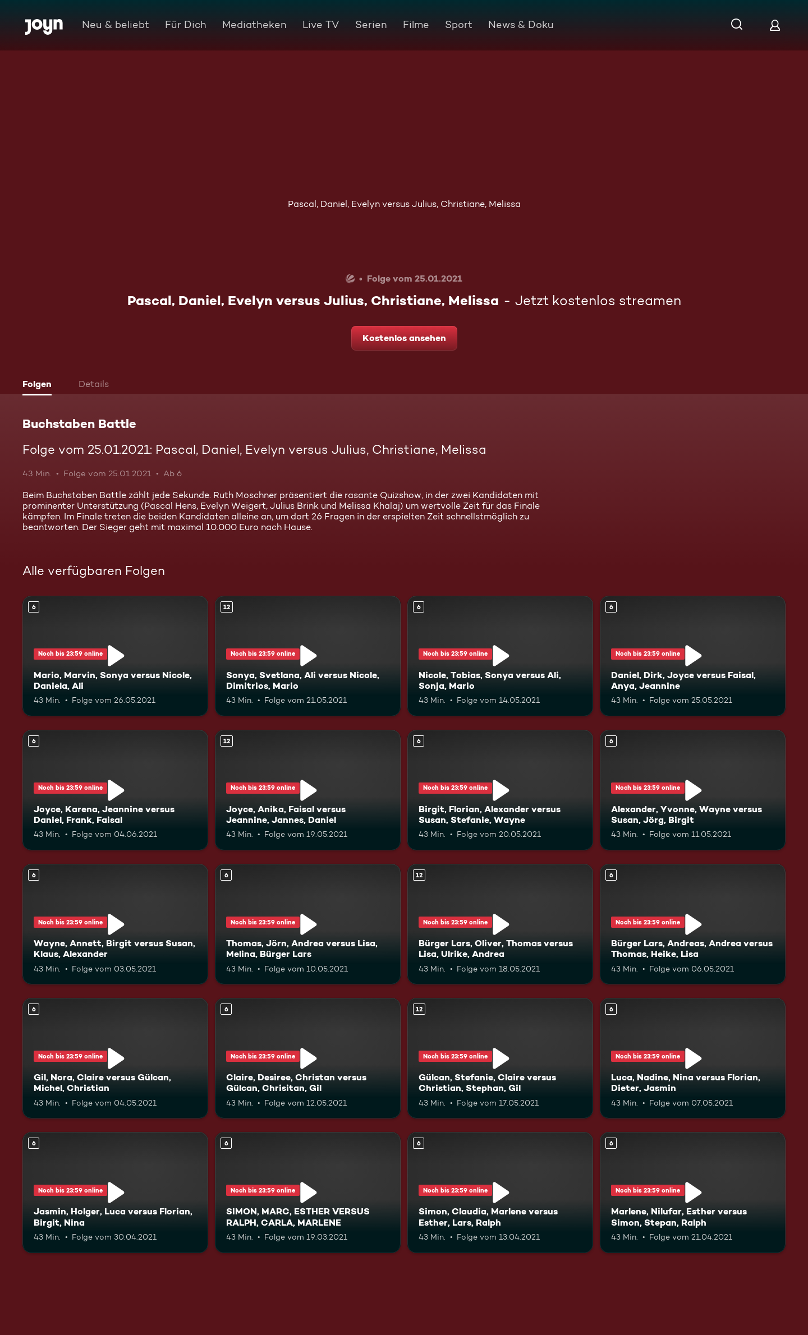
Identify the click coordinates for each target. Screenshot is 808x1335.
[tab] (39, 385)
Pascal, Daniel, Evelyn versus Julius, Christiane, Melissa (404, 204)
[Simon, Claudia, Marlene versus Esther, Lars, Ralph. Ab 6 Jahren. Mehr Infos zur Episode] (500, 1192)
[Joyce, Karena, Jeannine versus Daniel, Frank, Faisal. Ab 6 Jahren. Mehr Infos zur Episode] (115, 790)
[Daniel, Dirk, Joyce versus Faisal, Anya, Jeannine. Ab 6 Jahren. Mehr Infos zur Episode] (693, 656)
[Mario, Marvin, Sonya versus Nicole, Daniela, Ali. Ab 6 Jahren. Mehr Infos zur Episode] (115, 656)
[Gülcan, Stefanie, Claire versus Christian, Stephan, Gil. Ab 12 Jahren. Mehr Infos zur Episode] (500, 1058)
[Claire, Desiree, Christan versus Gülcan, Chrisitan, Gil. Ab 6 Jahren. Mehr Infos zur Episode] (308, 1058)
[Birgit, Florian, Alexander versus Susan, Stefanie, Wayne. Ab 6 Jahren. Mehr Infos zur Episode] (500, 790)
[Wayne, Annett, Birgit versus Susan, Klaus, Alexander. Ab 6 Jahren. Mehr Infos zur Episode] (115, 924)
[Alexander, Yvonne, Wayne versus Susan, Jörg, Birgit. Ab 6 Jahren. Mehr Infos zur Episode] (693, 790)
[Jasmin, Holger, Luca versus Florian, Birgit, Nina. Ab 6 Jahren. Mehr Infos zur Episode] (115, 1192)
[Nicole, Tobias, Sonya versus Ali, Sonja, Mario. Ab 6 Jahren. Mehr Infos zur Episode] (500, 656)
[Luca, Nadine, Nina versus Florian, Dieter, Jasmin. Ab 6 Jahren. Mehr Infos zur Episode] (693, 1058)
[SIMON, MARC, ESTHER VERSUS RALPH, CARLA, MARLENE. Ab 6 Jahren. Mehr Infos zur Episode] (308, 1192)
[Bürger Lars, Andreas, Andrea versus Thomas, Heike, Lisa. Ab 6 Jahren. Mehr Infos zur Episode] (693, 924)
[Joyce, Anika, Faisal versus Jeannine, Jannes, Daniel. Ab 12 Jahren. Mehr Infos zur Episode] (308, 790)
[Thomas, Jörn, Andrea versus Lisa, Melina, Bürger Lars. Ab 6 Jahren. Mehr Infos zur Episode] (308, 924)
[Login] (775, 25)
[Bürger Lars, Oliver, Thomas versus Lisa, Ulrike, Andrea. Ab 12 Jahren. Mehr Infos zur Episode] (500, 924)
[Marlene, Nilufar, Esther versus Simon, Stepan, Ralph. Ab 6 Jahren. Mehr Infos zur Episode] (693, 1192)
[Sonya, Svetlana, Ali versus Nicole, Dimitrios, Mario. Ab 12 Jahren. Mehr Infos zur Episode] (308, 656)
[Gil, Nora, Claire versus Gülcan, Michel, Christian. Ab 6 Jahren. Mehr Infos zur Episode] (115, 1058)
